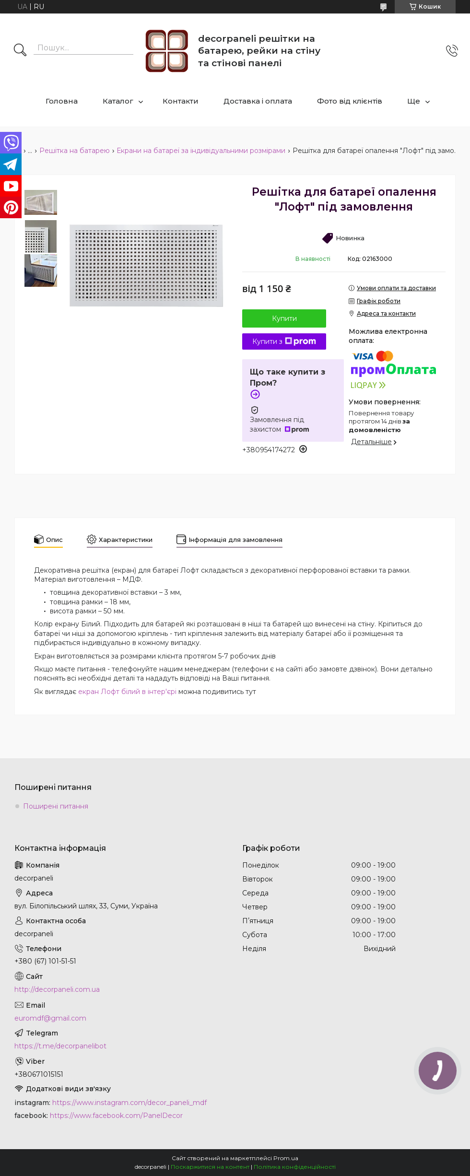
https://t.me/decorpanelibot (60, 1046)
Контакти (181, 101)
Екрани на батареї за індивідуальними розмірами (201, 150)
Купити (284, 318)
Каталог (118, 101)
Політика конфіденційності (295, 1166)
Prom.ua (285, 1158)
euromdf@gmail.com (50, 1018)
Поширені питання (55, 806)
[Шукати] (20, 51)
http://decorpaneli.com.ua (57, 989)
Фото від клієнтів (349, 101)
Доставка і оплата (257, 101)
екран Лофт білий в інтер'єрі (127, 691)
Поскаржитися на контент (210, 1166)
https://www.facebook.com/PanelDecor (116, 1115)
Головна (62, 101)
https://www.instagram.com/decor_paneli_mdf (129, 1102)
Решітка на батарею (74, 150)
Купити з (284, 341)
